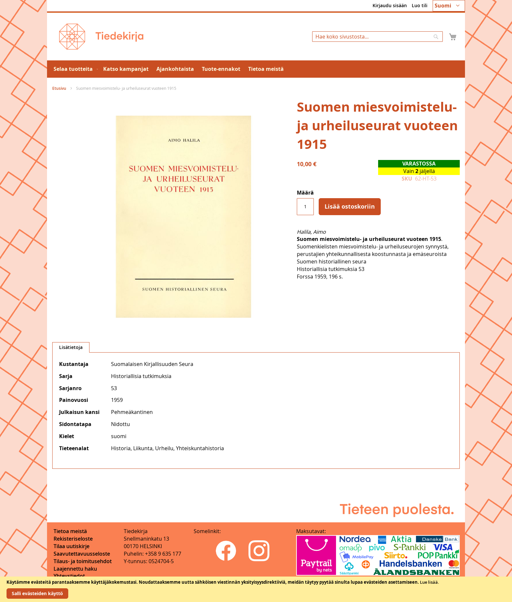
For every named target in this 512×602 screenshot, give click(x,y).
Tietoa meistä (70, 531)
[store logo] (101, 37)
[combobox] (377, 36)
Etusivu (59, 88)
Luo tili (419, 5)
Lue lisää (429, 582)
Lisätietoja (71, 347)
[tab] (70, 347)
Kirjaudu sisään (390, 5)
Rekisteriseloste (73, 538)
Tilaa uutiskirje (71, 546)
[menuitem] (74, 69)
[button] (449, 5)
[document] (256, 589)
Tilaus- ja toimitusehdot (83, 561)
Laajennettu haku (75, 568)
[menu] (256, 69)
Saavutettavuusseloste (82, 553)
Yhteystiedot (69, 575)
